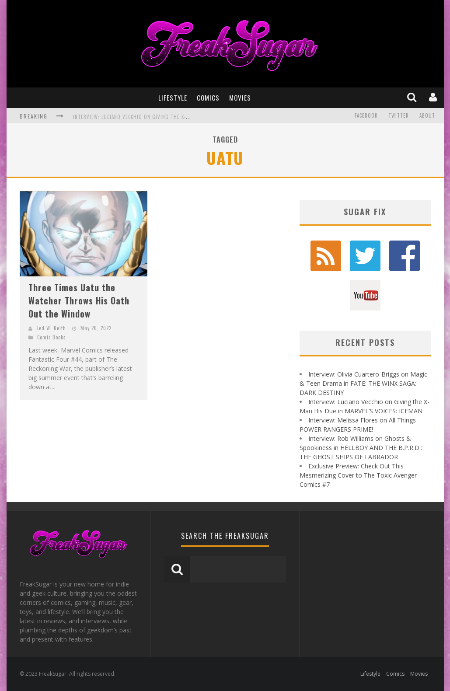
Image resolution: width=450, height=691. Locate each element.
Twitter (398, 115)
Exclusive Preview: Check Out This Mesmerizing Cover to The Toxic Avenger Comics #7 (358, 475)
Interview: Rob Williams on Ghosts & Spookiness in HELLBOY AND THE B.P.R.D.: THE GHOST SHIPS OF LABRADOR (361, 447)
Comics (208, 97)
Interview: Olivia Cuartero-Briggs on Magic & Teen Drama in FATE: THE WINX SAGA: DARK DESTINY (363, 383)
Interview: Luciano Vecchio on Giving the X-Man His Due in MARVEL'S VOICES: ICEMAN (178, 116)
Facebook (366, 115)
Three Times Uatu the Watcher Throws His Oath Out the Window (78, 300)
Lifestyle (172, 97)
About (427, 115)
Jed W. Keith (51, 328)
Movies (240, 97)
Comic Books (51, 337)
